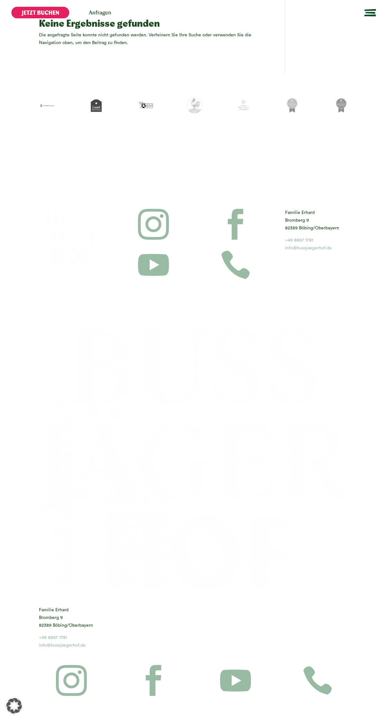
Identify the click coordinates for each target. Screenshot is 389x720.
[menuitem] (40, 12)
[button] (14, 706)
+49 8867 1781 (299, 240)
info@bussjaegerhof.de (308, 248)
